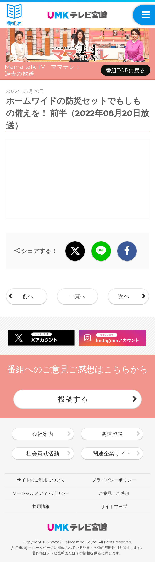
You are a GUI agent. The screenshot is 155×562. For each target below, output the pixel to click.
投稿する (73, 399)
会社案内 (43, 434)
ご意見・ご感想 (114, 493)
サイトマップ (114, 506)
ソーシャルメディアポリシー (41, 493)
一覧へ (77, 296)
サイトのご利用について (41, 479)
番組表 (14, 15)
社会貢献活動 (42, 453)
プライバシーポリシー (114, 479)
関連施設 (112, 434)
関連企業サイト (112, 453)
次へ (123, 296)
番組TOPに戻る (125, 70)
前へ (28, 296)
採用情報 (40, 506)
